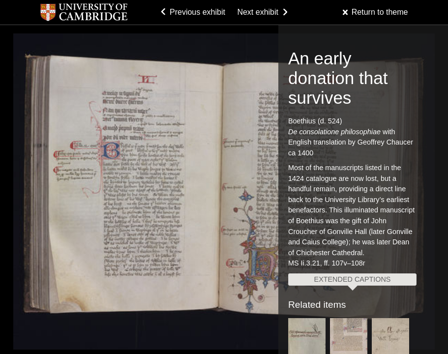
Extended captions (352, 279)
